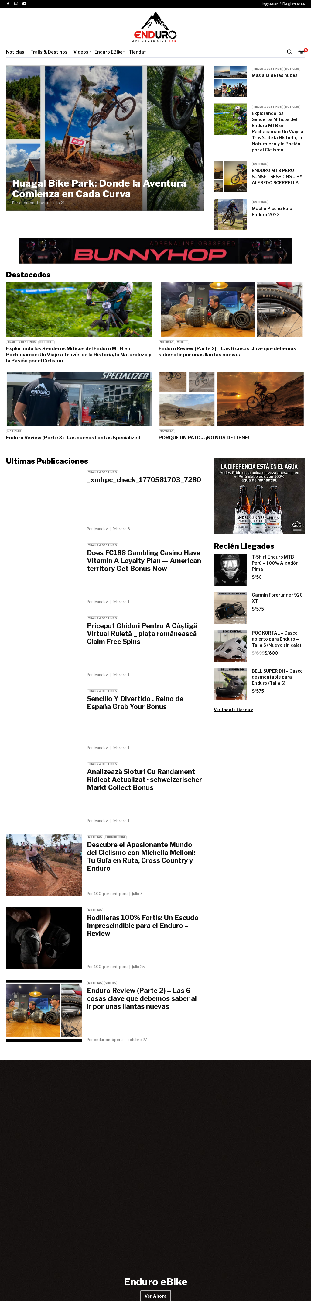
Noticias (15, 51)
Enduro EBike (108, 51)
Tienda (136, 51)
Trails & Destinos (48, 51)
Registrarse (293, 4)
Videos (80, 51)
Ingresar (270, 4)
